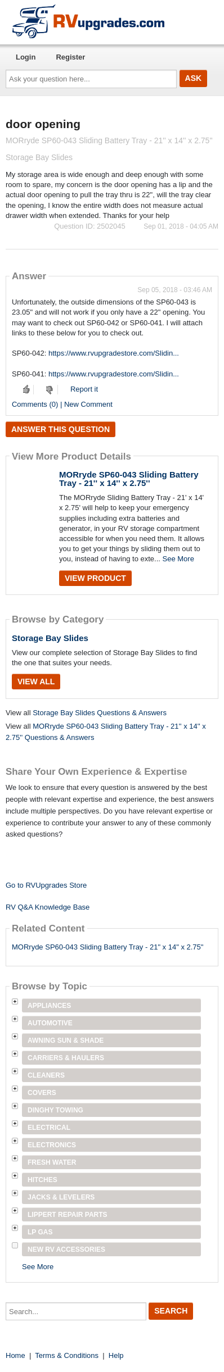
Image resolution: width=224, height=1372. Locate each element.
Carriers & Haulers (66, 1058)
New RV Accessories (66, 1249)
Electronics (52, 1145)
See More (178, 559)
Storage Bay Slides (50, 638)
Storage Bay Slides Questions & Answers (100, 712)
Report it (84, 389)
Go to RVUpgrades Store (46, 885)
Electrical (49, 1128)
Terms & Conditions (66, 1355)
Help (116, 1355)
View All (36, 681)
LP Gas (40, 1232)
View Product (95, 578)
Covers (42, 1093)
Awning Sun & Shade (66, 1040)
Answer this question (60, 429)
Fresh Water (52, 1162)
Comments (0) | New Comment (62, 404)
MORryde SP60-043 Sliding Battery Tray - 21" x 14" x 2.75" (107, 947)
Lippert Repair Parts (67, 1215)
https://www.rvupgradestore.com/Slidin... (113, 353)
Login (25, 57)
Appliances (49, 1006)
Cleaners (46, 1075)
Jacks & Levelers (61, 1197)
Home (15, 1355)
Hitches (42, 1180)
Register (70, 57)
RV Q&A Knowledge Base (47, 907)
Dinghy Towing (55, 1110)
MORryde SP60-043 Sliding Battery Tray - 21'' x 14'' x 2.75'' (129, 479)
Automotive (50, 1023)
